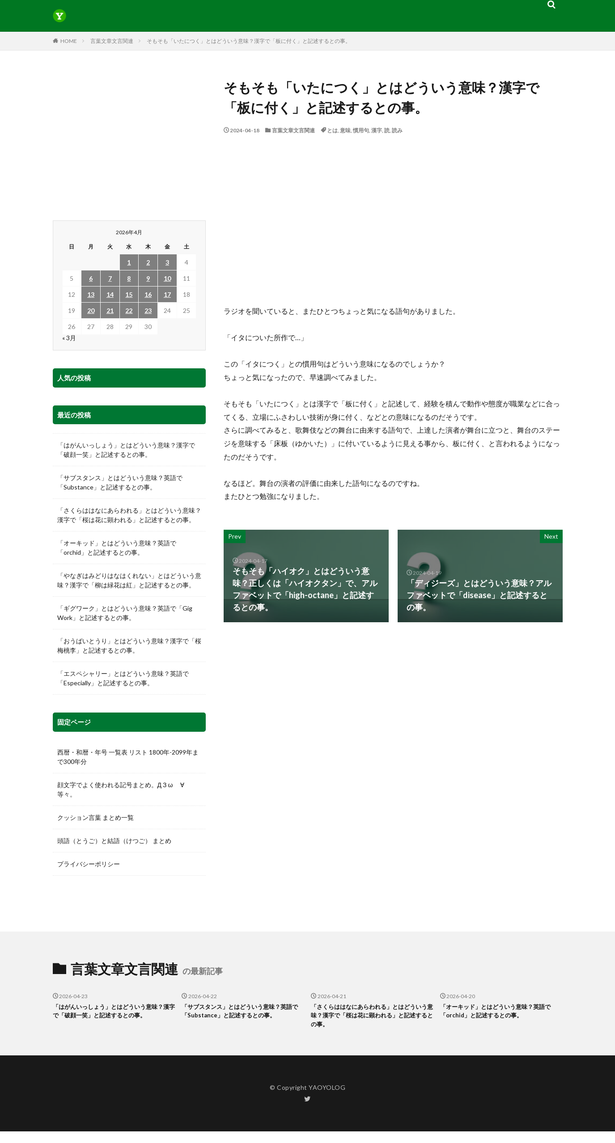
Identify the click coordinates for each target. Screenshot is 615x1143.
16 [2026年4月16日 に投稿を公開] (148, 294)
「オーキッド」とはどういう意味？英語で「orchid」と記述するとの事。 (116, 547)
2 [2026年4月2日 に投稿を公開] (148, 262)
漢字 (376, 130)
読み (397, 130)
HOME (68, 41)
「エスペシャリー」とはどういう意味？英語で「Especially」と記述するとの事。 (123, 678)
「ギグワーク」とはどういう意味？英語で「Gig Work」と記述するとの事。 (124, 612)
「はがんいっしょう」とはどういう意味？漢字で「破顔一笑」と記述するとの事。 (126, 449)
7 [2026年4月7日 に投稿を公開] (110, 278)
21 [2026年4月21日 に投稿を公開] (110, 310)
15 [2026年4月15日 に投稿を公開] (128, 294)
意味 (345, 130)
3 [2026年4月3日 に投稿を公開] (167, 262)
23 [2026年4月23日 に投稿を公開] (148, 310)
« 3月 (69, 338)
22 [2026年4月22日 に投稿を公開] (128, 310)
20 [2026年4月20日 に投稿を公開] (90, 310)
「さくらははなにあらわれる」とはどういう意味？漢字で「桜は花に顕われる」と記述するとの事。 (129, 514)
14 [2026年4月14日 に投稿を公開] (110, 294)
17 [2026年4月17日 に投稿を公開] (167, 294)
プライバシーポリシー (88, 864)
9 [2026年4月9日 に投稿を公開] (148, 278)
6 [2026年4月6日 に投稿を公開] (91, 278)
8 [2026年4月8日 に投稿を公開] (129, 278)
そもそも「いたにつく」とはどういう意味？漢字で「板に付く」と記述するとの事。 (249, 41)
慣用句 (361, 130)
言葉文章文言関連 (111, 41)
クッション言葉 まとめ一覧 (95, 817)
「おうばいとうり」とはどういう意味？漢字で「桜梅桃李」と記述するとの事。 (129, 645)
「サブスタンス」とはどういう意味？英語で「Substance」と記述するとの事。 (119, 482)
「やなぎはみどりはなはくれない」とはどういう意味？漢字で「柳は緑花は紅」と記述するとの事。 (129, 580)
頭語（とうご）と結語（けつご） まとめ (114, 840)
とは (332, 130)
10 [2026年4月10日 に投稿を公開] (167, 278)
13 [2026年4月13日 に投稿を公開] (90, 294)
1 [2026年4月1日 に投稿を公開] (129, 262)
